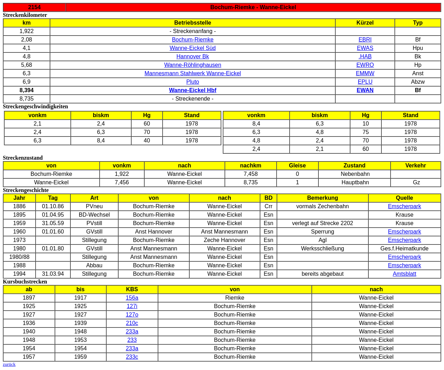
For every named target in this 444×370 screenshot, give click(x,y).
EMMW (365, 73)
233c (132, 357)
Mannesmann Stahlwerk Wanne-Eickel (193, 73)
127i (132, 306)
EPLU (365, 82)
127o (132, 315)
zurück (9, 364)
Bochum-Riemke (193, 40)
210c (132, 323)
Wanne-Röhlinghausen (192, 65)
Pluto (192, 82)
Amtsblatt (404, 274)
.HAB (365, 56)
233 (132, 340)
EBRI (365, 40)
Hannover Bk (193, 56)
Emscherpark (404, 206)
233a (132, 331)
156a (132, 298)
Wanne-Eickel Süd (193, 48)
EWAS (365, 48)
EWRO (365, 65)
